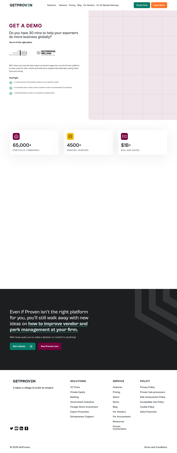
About (116, 397)
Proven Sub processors (152, 392)
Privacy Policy (147, 387)
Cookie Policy (147, 407)
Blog (79, 5)
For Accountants (122, 416)
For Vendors (89, 5)
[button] (52, 5)
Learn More (159, 5)
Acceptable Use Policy (152, 402)
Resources (118, 421)
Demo (116, 402)
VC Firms (75, 387)
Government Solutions (82, 402)
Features (63, 5)
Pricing (72, 5)
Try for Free (142, 5)
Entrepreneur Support (82, 416)
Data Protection (148, 412)
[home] (21, 5)
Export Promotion (79, 412)
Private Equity (77, 392)
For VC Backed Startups (107, 5)
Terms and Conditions (155, 447)
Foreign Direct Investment (84, 407)
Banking (74, 397)
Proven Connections (119, 427)
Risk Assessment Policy (152, 397)
